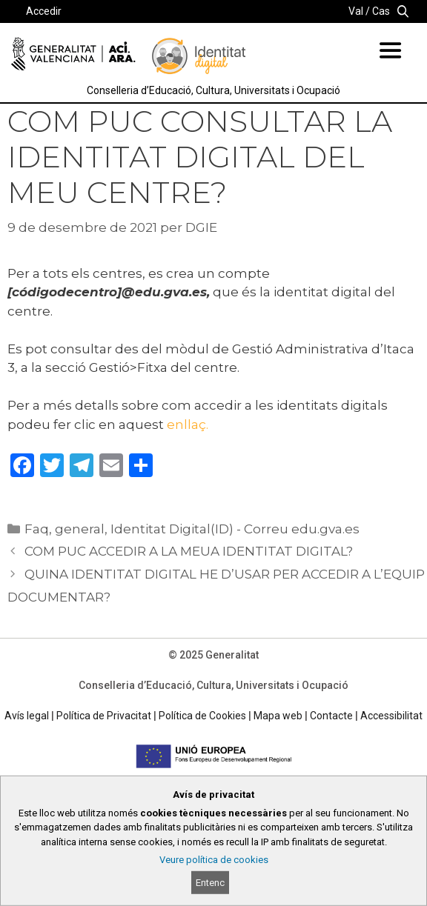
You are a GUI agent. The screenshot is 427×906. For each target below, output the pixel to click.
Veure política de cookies (213, 859)
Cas (381, 11)
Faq (36, 529)
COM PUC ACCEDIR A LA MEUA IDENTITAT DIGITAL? (188, 551)
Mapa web (278, 716)
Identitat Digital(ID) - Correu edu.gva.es (235, 529)
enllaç (186, 424)
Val (355, 11)
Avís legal (26, 716)
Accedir (44, 11)
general (80, 529)
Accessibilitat (391, 716)
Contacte (331, 716)
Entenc (210, 882)
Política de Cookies (202, 716)
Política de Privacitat (103, 716)
